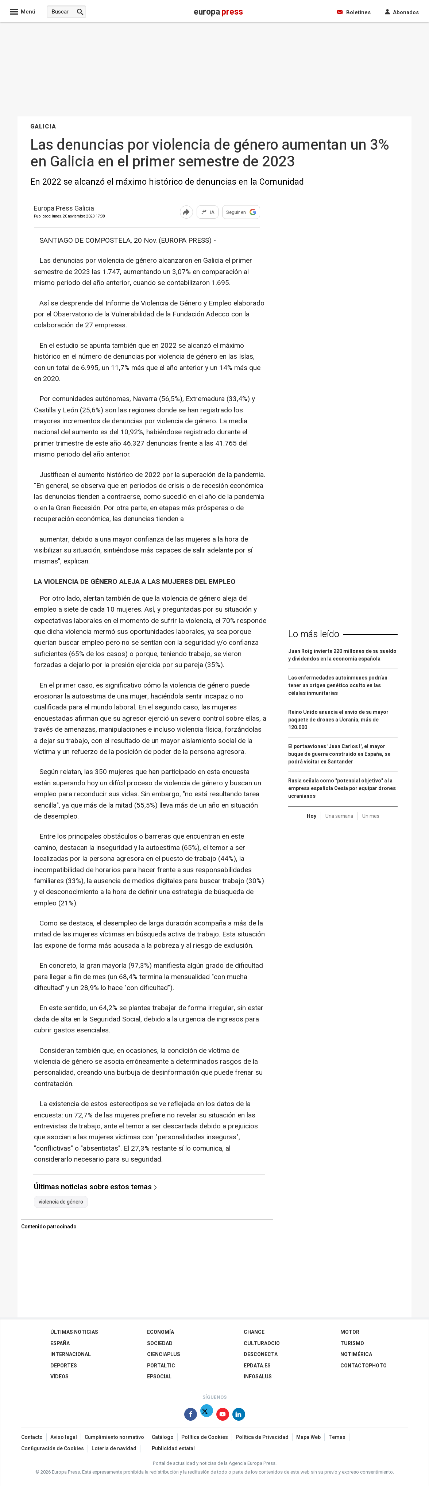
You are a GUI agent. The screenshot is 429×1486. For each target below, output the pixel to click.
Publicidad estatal (173, 1448)
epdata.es (257, 1366)
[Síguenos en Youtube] (222, 1416)
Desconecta (261, 1354)
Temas (336, 1437)
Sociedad (160, 1343)
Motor (349, 1332)
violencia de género (61, 1202)
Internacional (70, 1354)
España (60, 1343)
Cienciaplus (163, 1354)
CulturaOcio (262, 1343)
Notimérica (356, 1354)
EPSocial (159, 1377)
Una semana (339, 816)
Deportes (63, 1366)
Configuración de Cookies (52, 1448)
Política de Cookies (204, 1437)
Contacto (32, 1437)
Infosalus (258, 1377)
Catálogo (163, 1437)
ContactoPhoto (363, 1366)
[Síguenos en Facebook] (190, 1416)
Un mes (370, 816)
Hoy (311, 816)
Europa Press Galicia (64, 209)
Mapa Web (308, 1437)
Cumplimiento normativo (114, 1437)
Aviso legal (63, 1437)
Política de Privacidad (262, 1437)
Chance (254, 1332)
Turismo (352, 1343)
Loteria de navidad (114, 1448)
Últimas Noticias (74, 1332)
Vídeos (59, 1377)
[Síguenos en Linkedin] (238, 1416)
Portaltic (161, 1366)
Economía (160, 1332)
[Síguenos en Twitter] (206, 1416)
